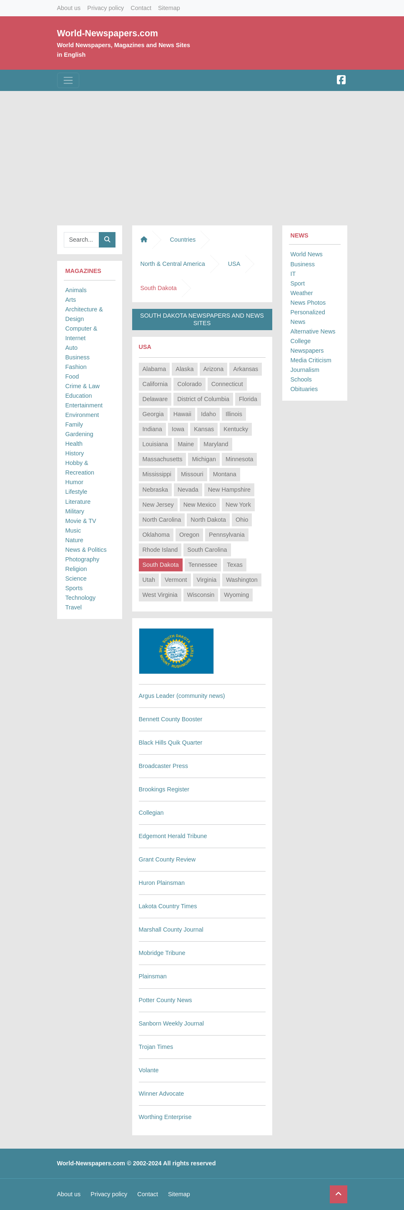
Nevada (188, 489)
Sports (74, 588)
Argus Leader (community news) (182, 695)
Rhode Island (160, 549)
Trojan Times (156, 1046)
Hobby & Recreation (80, 468)
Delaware (155, 399)
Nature (74, 540)
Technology (80, 597)
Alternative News (313, 331)
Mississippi (157, 474)
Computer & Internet (81, 333)
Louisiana (155, 444)
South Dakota (161, 564)
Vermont (176, 579)
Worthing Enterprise (165, 1117)
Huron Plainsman (162, 882)
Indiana (152, 429)
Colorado (189, 384)
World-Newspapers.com (107, 33)
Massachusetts (163, 459)
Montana (224, 474)
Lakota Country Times (168, 906)
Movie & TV (80, 521)
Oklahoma (156, 534)
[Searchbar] (81, 240)
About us (69, 8)
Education (78, 395)
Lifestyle (76, 491)
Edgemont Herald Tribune (173, 836)
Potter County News (165, 1000)
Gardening (79, 434)
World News (307, 254)
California (155, 384)
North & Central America (173, 263)
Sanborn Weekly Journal (171, 1023)
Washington (241, 579)
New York (238, 504)
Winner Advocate (161, 1093)
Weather (302, 293)
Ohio (242, 519)
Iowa (178, 429)
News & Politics (86, 549)
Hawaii (182, 414)
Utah (149, 579)
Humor (74, 482)
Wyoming (236, 594)
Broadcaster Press (163, 766)
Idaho (208, 414)
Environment (82, 415)
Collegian (151, 812)
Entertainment (84, 405)
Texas (235, 564)
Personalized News (308, 317)
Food (72, 376)
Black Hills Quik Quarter (171, 742)
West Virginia (160, 594)
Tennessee (203, 564)
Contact (140, 8)
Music (73, 530)
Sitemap (169, 8)
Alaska (184, 369)
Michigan (204, 459)
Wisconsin (201, 594)
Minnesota (239, 459)
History (74, 453)
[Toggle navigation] (68, 80)
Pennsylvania (227, 534)
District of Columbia (203, 399)
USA (234, 263)
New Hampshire (229, 489)
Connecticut (227, 384)
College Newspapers (307, 346)
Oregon (189, 534)
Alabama (154, 369)
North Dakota (208, 519)
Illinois (234, 414)
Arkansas (245, 369)
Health (74, 443)
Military (75, 511)
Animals (76, 290)
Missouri (192, 474)
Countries (183, 239)
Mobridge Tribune (162, 953)
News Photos (308, 302)
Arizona (213, 369)
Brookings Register (164, 789)
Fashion (76, 367)
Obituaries (304, 389)
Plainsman (153, 976)
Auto (71, 347)
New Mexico (199, 504)
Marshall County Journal (171, 929)
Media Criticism (311, 360)
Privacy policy (105, 8)
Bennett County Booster (171, 719)
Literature (78, 501)
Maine (186, 444)
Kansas (204, 429)
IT (293, 273)
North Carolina (162, 519)
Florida (248, 399)
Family (74, 424)
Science (76, 578)
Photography (82, 559)
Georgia (153, 414)
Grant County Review (167, 859)
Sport (298, 283)
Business (77, 357)
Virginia (207, 579)
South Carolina (207, 549)
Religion (76, 569)
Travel (73, 607)
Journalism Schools (305, 374)
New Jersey (158, 504)
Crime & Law (82, 386)
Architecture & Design (84, 314)
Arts (70, 299)
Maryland (215, 444)
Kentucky (235, 429)
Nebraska (155, 489)
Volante (149, 1070)
